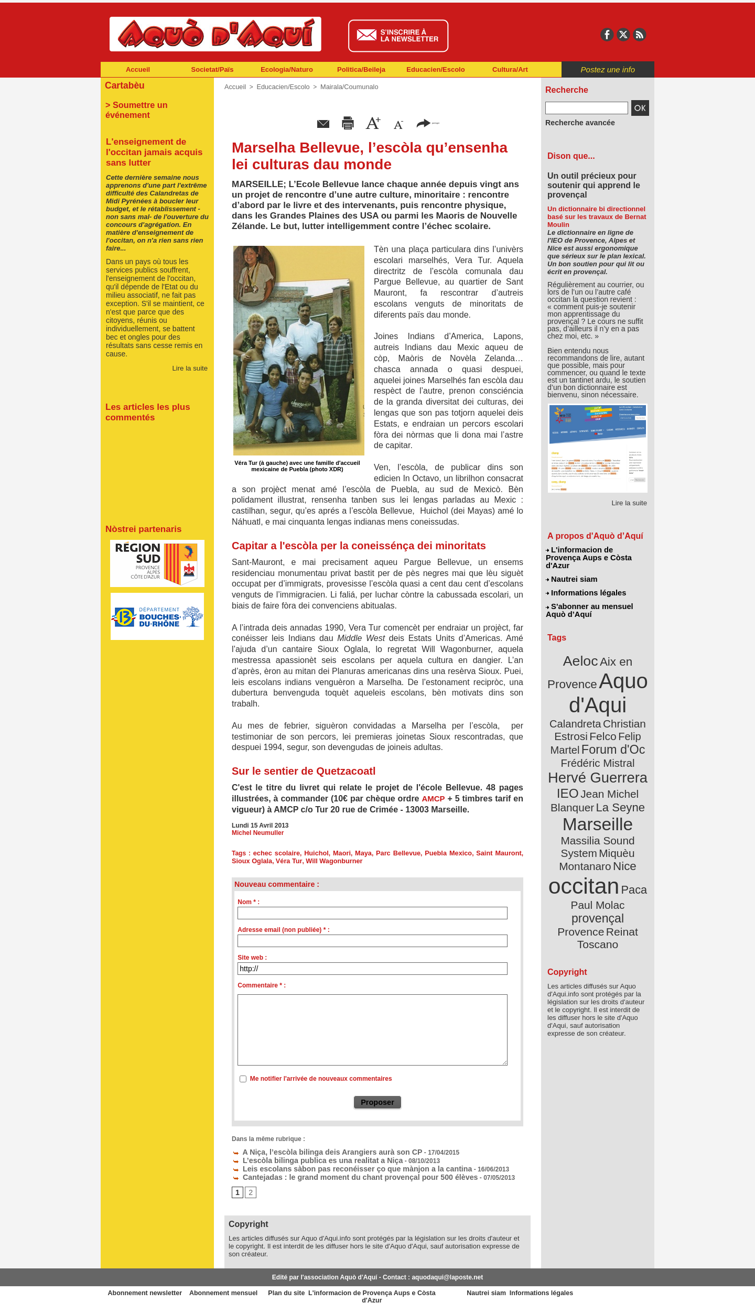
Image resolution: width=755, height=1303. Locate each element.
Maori (335, 852)
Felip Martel (582, 711)
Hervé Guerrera (598, 736)
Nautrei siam (572, 569)
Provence (583, 846)
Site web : (252, 956)
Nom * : (249, 900)
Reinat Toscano (606, 852)
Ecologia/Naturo (287, 69)
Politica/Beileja (361, 69)
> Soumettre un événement (152, 103)
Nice (621, 801)
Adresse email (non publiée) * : (283, 928)
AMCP (433, 798)
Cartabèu (123, 84)
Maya (355, 852)
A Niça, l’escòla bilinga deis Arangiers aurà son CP (313, 1149)
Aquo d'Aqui (595, 673)
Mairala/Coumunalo (343, 86)
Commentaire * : (262, 983)
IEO (572, 749)
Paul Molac (575, 835)
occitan (586, 818)
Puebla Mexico (434, 852)
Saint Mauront (481, 852)
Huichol (311, 852)
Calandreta (623, 687)
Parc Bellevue (387, 852)
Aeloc (583, 646)
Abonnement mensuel (239, 1287)
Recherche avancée (574, 122)
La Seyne (617, 761)
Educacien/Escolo (435, 69)
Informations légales (585, 582)
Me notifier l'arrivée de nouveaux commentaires (321, 1077)
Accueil (138, 69)
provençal (621, 835)
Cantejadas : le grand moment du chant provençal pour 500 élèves (336, 1171)
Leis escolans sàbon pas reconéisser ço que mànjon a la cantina (334, 1164)
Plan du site (331, 1287)
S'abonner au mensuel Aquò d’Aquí (589, 598)
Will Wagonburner (309, 859)
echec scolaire (274, 852)
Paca (629, 821)
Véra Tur (266, 859)
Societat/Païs (212, 69)
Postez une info (608, 69)
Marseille (580, 775)
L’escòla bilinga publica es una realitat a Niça (305, 1156)
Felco (632, 699)
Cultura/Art (510, 69)
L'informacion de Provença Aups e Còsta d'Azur (596, 553)
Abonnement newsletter (147, 1287)
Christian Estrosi (585, 699)
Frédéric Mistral (609, 723)
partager (427, 121)
